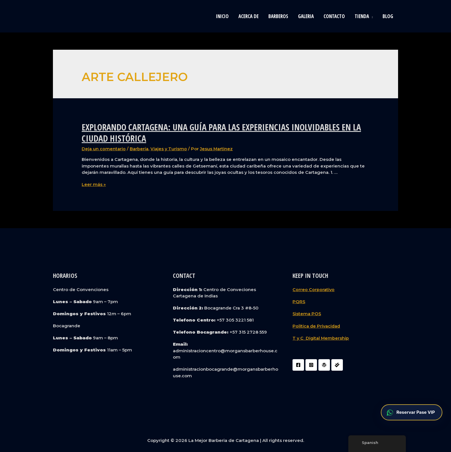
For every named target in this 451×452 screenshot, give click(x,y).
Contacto (334, 16)
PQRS (299, 301)
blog (388, 16)
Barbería (139, 148)
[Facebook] (298, 364)
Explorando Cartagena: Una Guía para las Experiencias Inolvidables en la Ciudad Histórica (221, 132)
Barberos (278, 16)
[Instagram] (311, 364)
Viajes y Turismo (168, 148)
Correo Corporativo (314, 289)
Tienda (362, 16)
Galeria (306, 16)
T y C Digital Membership (321, 337)
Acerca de (248, 16)
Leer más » (94, 184)
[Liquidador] (337, 364)
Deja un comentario (104, 148)
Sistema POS (307, 313)
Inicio (222, 16)
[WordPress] (324, 364)
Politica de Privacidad (317, 325)
